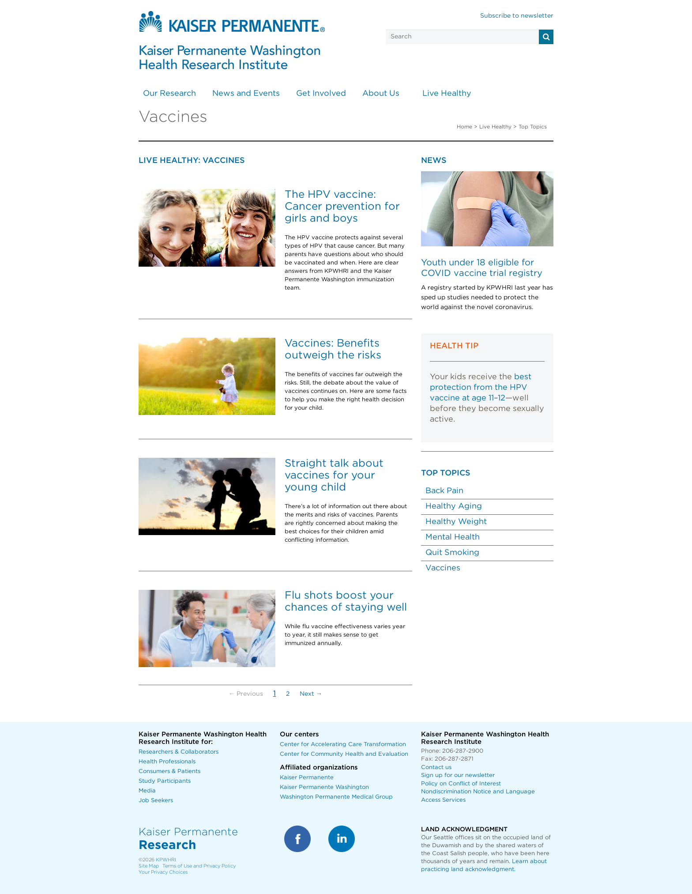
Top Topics (533, 126)
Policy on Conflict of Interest (461, 784)
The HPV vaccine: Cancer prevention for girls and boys (342, 206)
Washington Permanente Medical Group (336, 797)
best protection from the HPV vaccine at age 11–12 (480, 387)
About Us (380, 94)
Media (147, 791)
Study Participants (165, 781)
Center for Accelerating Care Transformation (343, 744)
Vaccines (442, 568)
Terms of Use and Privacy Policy (199, 866)
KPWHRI (166, 859)
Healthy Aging (453, 506)
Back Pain (444, 491)
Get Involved (321, 94)
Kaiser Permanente (307, 778)
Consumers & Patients (169, 771)
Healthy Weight (456, 522)
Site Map (149, 866)
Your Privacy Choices (163, 872)
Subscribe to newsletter (516, 16)
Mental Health (452, 537)
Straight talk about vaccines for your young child (334, 475)
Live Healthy (446, 94)
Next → (311, 694)
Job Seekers (156, 800)
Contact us (436, 767)
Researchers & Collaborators (178, 752)
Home (464, 126)
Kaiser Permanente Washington (324, 787)
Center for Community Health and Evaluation (344, 754)
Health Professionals (167, 762)
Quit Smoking (452, 553)
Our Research (169, 94)
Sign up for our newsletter (458, 775)
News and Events (246, 94)
